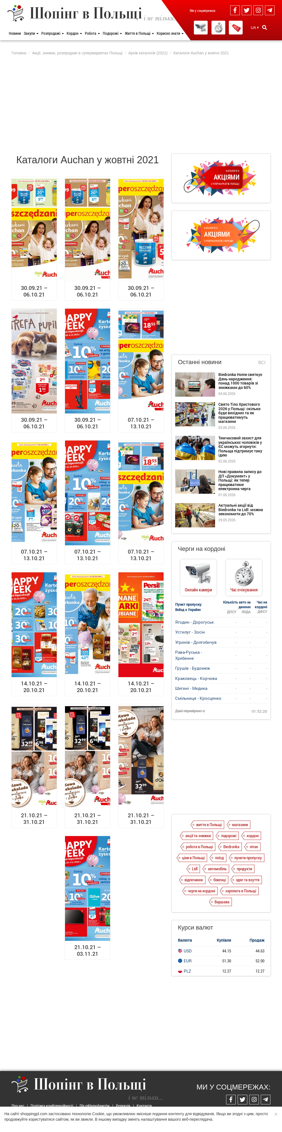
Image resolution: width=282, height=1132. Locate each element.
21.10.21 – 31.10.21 (34, 818)
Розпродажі (52, 33)
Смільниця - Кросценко (198, 698)
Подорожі (112, 33)
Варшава (222, 901)
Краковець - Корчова (196, 678)
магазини (240, 824)
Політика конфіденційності (52, 1105)
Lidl (194, 868)
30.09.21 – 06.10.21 (34, 291)
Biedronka (231, 846)
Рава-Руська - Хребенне (188, 655)
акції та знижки (198, 835)
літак (254, 846)
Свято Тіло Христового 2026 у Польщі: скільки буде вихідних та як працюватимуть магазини (239, 413)
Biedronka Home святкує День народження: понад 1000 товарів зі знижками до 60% (240, 381)
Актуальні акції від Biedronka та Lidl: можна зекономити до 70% (240, 509)
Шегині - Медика (191, 688)
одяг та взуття (247, 879)
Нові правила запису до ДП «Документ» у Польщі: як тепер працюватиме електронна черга (240, 480)
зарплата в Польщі (240, 890)
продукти (244, 868)
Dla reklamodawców (95, 1105)
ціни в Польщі (193, 857)
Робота (92, 33)
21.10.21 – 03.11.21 (87, 950)
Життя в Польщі (139, 33)
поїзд (219, 857)
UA (254, 27)
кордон (253, 835)
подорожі (228, 835)
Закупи (31, 33)
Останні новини (199, 362)
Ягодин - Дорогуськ (194, 622)
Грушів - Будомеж (192, 668)
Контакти (144, 1105)
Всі (261, 362)
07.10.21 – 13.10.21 (141, 423)
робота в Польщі (199, 846)
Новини (15, 33)
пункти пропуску (248, 857)
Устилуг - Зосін (190, 632)
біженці (219, 879)
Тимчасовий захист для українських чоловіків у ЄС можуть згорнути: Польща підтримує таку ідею (240, 446)
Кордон (74, 33)
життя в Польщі (209, 824)
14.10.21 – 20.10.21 (34, 686)
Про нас (18, 1105)
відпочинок (194, 879)
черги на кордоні (201, 890)
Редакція (123, 1105)
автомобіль (217, 868)
